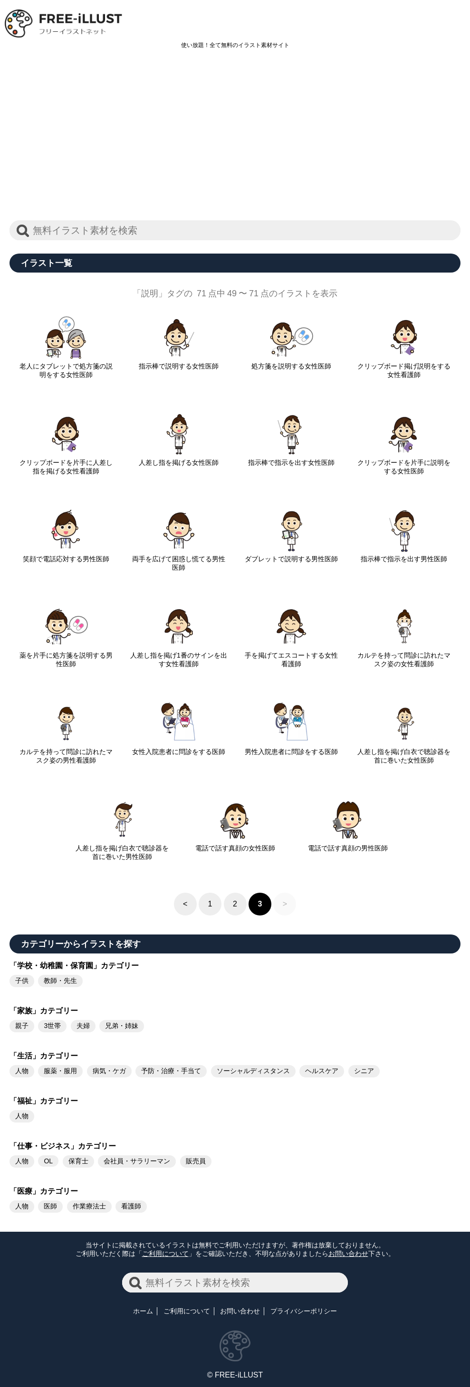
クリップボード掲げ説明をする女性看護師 (404, 366)
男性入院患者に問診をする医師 (291, 747)
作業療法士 (89, 1206)
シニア (364, 1071)
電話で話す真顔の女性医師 (235, 844)
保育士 (78, 1161)
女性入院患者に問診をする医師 (178, 747)
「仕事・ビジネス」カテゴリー (63, 1146)
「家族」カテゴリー (44, 1011)
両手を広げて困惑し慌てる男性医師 (178, 559)
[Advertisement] (235, 139)
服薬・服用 (60, 1071)
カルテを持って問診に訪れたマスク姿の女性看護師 (404, 656)
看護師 (131, 1206)
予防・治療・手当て (171, 1071)
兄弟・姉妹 (121, 1025)
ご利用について (165, 1253)
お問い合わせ (348, 1253)
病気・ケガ (109, 1071)
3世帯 (52, 1025)
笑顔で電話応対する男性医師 (66, 555)
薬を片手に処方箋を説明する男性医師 (66, 656)
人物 (22, 1071)
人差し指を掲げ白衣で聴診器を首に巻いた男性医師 (122, 848)
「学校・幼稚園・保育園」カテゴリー (74, 966)
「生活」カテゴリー (44, 1056)
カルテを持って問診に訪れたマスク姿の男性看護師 (66, 752)
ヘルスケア (321, 1071)
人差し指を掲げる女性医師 (179, 458)
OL (48, 1161)
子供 (22, 980)
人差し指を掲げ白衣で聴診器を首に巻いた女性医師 (404, 752)
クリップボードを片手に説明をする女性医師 (404, 463)
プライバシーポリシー (303, 1311)
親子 (22, 1025)
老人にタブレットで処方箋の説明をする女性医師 (66, 366)
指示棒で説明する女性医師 (179, 362)
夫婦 (83, 1025)
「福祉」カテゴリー (44, 1101)
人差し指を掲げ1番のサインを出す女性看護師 (178, 656)
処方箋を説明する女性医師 (291, 362)
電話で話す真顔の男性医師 (348, 844)
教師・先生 (60, 980)
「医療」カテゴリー (44, 1191)
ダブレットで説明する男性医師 (291, 555)
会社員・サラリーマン (137, 1161)
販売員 (196, 1161)
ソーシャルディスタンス (253, 1071)
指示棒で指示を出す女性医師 (291, 458)
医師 (50, 1206)
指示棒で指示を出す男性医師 (404, 555)
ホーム (143, 1311)
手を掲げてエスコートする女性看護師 (291, 656)
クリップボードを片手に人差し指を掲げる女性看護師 (66, 463)
